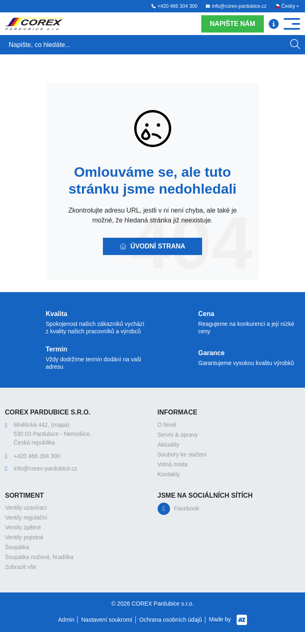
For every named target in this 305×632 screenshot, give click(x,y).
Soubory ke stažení (182, 454)
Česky (288, 6)
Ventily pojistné (24, 537)
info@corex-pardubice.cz (236, 6)
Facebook (186, 508)
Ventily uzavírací (26, 507)
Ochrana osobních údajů (170, 619)
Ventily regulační (26, 517)
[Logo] (34, 23)
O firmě (167, 424)
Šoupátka (17, 547)
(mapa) (60, 424)
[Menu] (274, 23)
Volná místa (173, 464)
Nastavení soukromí (107, 619)
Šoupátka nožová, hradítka (39, 557)
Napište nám (232, 23)
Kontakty (169, 474)
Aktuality (168, 444)
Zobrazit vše (20, 567)
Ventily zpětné (23, 527)
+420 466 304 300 (174, 6)
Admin (66, 619)
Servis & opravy (178, 434)
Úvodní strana (152, 246)
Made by (228, 620)
